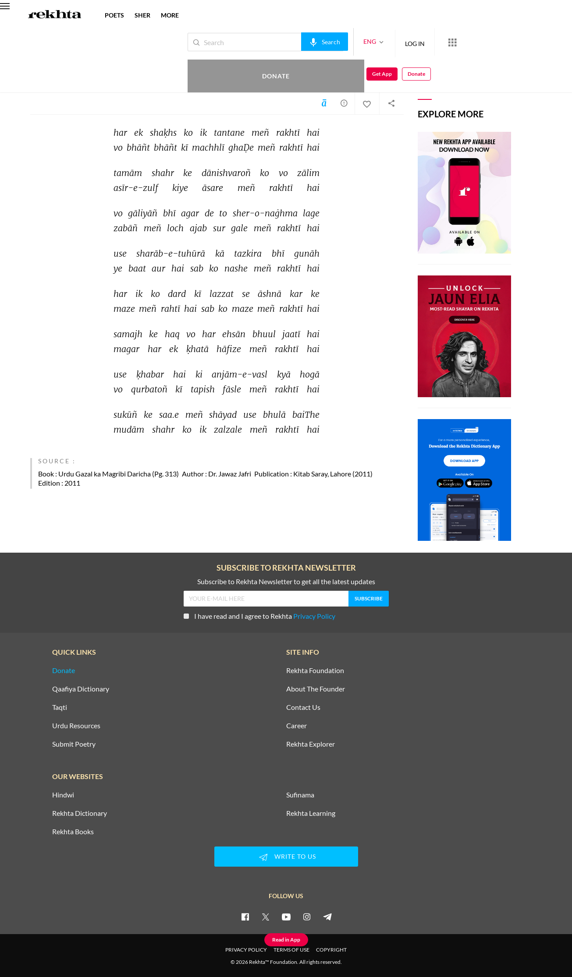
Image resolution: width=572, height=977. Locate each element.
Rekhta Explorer (310, 744)
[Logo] (54, 15)
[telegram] (327, 917)
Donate (469, 42)
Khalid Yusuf (54, 69)
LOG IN (385, 42)
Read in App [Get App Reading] (286, 939)
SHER (142, 15)
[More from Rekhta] (423, 42)
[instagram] (307, 917)
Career (296, 725)
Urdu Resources (76, 725)
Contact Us (303, 707)
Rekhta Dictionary (79, 813)
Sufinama (300, 794)
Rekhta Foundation (315, 670)
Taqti (59, 707)
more (170, 15)
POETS (114, 15)
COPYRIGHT (331, 949)
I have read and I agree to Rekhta (259, 616)
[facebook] (245, 917)
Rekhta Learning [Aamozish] (310, 813)
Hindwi (63, 794)
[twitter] (266, 917)
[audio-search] (295, 41)
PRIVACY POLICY (246, 949)
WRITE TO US (286, 857)
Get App (515, 42)
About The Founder (315, 688)
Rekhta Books (73, 831)
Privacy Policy (314, 616)
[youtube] (286, 917)
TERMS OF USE (291, 949)
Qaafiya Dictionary (80, 688)
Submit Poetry (74, 744)
